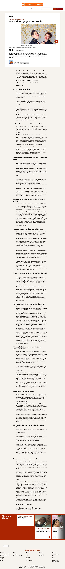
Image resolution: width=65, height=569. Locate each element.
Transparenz (54, 558)
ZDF (28, 567)
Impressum (43, 566)
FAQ (27, 553)
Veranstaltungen (29, 560)
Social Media (41, 555)
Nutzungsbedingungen (34, 566)
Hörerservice (41, 553)
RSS (27, 558)
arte (35, 567)
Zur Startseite (18, 545)
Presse (53, 555)
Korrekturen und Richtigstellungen (55, 561)
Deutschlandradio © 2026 (32, 564)
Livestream (15, 553)
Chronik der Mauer (41, 567)
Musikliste (26, 8)
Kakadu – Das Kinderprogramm (6, 558)
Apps (27, 555)
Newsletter (28, 556)
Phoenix (31, 567)
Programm (11, 8)
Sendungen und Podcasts (5, 555)
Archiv (31, 8)
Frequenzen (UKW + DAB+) (18, 555)
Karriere (53, 556)
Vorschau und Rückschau (5, 553)
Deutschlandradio (55, 553)
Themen (4, 8)
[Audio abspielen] (55, 40)
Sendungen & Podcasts (18, 8)
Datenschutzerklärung (24, 566)
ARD (24, 567)
